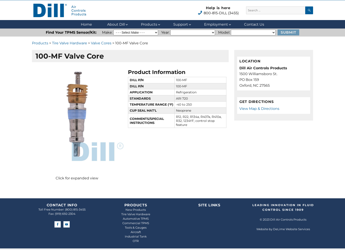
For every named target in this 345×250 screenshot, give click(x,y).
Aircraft (136, 232)
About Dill (116, 24)
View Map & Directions (259, 109)
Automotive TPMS (136, 218)
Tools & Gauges (135, 227)
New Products (135, 209)
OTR (136, 241)
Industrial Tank (136, 236)
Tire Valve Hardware (69, 43)
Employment (216, 24)
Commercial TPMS (135, 223)
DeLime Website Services (291, 229)
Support (180, 24)
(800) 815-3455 (75, 209)
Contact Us (254, 24)
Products (149, 24)
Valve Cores (101, 43)
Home (86, 24)
